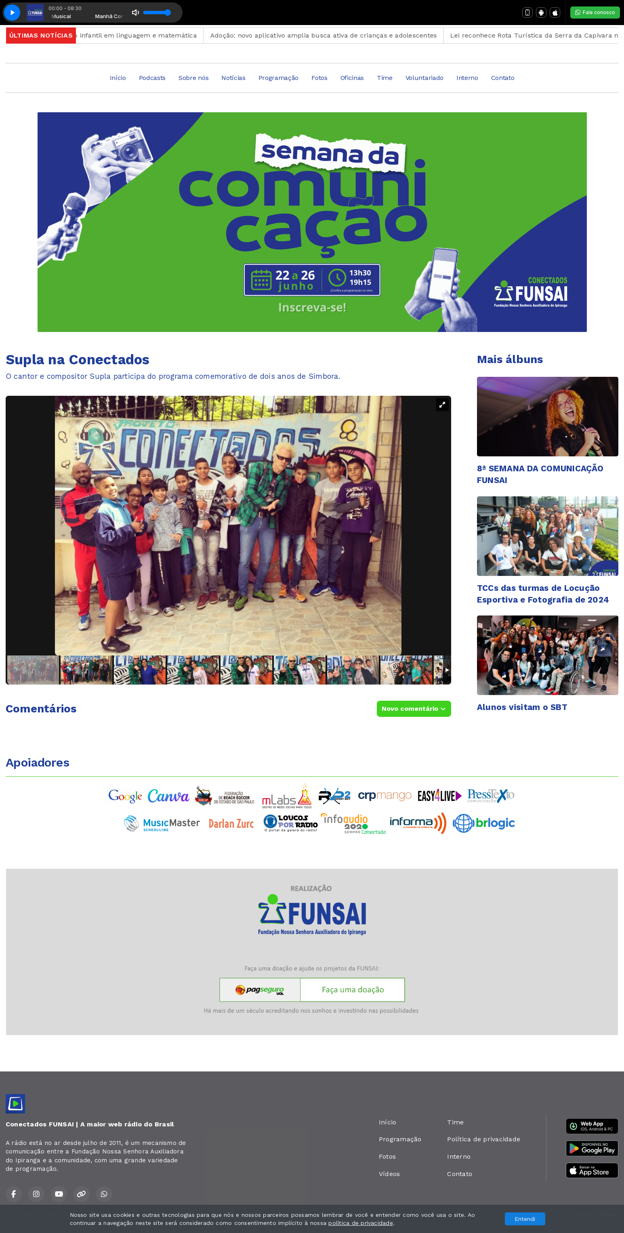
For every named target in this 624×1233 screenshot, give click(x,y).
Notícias (233, 78)
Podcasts (152, 78)
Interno (467, 78)
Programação (278, 78)
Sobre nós (193, 78)
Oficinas (352, 78)
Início (118, 78)
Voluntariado (424, 78)
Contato (503, 78)
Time (385, 78)
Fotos (319, 78)
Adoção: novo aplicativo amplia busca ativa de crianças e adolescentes (348, 35)
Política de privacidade (483, 1139)
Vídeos (389, 1174)
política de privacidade (360, 1223)
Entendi (525, 1219)
